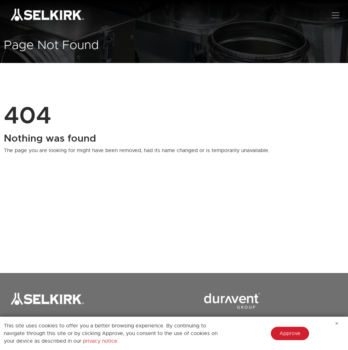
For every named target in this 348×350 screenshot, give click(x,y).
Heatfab (221, 346)
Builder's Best (183, 346)
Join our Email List (26, 342)
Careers (13, 332)
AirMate (129, 335)
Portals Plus (271, 346)
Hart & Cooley (228, 335)
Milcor (264, 335)
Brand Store (18, 322)
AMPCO (175, 335)
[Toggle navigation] (335, 15)
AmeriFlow (133, 346)
